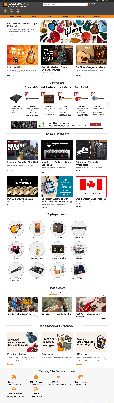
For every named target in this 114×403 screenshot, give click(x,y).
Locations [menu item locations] (48, 11)
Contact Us (6, 0)
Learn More (10, 29)
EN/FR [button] (108, 0)
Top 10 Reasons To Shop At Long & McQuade (97, 363)
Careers (77, 378)
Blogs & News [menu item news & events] (97, 11)
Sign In (37, 372)
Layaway (50, 385)
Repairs (50, 378)
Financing (50, 383)
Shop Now (44, 70)
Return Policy (63, 389)
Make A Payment (37, 380)
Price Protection (63, 383)
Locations (77, 374)
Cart (37, 376)
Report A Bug (77, 385)
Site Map (77, 380)
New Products (50, 372)
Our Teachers (63, 391)
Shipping (50, 387)
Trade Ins (50, 380)
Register (37, 374)
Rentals (50, 374)
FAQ (77, 372)
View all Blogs (103, 267)
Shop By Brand (77, 381)
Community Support (63, 372)
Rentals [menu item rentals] (65, 11)
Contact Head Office (77, 376)
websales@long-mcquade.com (13, 374)
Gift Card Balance (37, 383)
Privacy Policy (64, 387)
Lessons (50, 376)
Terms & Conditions (63, 385)
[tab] (31, 81)
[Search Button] (81, 5)
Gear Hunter (32, 11)
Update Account (37, 378)
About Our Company (63, 374)
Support (50, 381)
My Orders (37, 381)
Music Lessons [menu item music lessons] (81, 11)
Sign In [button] (98, 0)
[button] (110, 5)
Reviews (77, 383)
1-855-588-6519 (9, 372)
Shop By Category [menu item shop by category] (15, 11)
